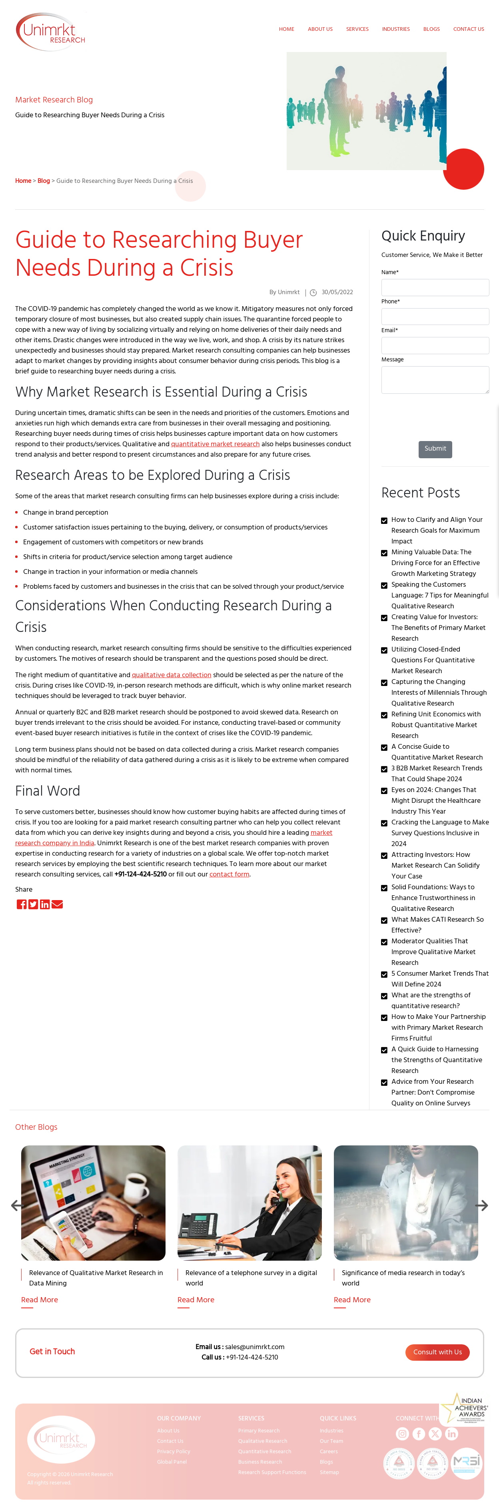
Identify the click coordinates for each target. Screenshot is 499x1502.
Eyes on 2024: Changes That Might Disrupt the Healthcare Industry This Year (436, 801)
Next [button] (481, 1205)
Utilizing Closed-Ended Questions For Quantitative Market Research (433, 661)
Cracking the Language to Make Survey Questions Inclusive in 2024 (440, 834)
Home (286, 29)
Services (357, 29)
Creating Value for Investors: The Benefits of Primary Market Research (438, 628)
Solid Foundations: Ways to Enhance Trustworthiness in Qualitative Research (433, 898)
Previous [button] (17, 1205)
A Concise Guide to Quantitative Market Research (437, 753)
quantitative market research (215, 445)
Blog (44, 182)
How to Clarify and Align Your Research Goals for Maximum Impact (437, 531)
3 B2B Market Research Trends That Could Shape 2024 (436, 774)
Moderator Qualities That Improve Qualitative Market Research (433, 953)
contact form (230, 875)
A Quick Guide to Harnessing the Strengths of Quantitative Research (436, 1061)
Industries (396, 29)
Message (392, 360)
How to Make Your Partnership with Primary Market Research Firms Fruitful (438, 1028)
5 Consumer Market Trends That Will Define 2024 (440, 980)
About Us (320, 29)
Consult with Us (437, 1353)
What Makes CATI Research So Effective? (437, 926)
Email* (389, 331)
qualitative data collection (172, 676)
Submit (436, 449)
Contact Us (468, 29)
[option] (93, 1236)
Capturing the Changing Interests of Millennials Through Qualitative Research (439, 693)
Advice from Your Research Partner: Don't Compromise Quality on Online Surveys (433, 1093)
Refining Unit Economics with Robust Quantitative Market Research (436, 726)
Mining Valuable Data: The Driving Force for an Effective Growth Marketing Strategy (435, 564)
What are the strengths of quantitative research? (431, 1001)
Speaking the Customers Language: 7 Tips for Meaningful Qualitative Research (440, 596)
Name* (390, 273)
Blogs (431, 29)
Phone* (390, 302)
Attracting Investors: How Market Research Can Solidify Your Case (435, 866)
